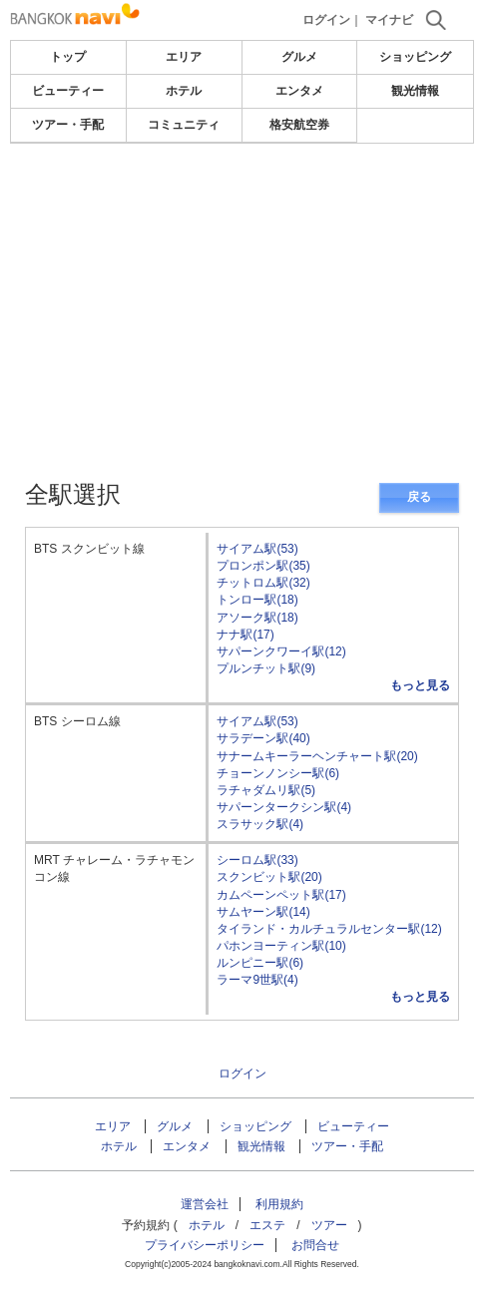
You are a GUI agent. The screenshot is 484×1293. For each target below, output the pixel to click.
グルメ (299, 57)
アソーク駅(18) (257, 618)
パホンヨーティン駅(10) (281, 946)
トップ (68, 57)
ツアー (329, 1225)
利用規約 (279, 1204)
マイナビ (389, 20)
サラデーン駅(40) (263, 738)
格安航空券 (299, 125)
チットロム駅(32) (263, 583)
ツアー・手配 (68, 125)
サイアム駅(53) (257, 549)
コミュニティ (184, 125)
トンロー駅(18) (257, 600)
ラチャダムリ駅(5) (266, 790)
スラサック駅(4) (260, 824)
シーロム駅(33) (257, 860)
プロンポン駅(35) (263, 566)
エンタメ (299, 91)
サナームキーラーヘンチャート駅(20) (317, 756)
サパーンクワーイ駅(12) (281, 651)
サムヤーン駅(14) (263, 912)
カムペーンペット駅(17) (281, 895)
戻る (419, 497)
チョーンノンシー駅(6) (278, 773)
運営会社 (205, 1204)
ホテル (184, 91)
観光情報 (415, 91)
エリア (184, 57)
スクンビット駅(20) (269, 877)
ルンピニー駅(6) (260, 963)
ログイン (326, 20)
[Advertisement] (242, 253)
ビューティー (68, 91)
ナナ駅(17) (245, 635)
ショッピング (415, 57)
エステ (267, 1225)
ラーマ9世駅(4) (257, 980)
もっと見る (420, 685)
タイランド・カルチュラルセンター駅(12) (329, 929)
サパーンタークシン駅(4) (284, 807)
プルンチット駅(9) (266, 668)
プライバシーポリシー (204, 1245)
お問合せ (315, 1245)
